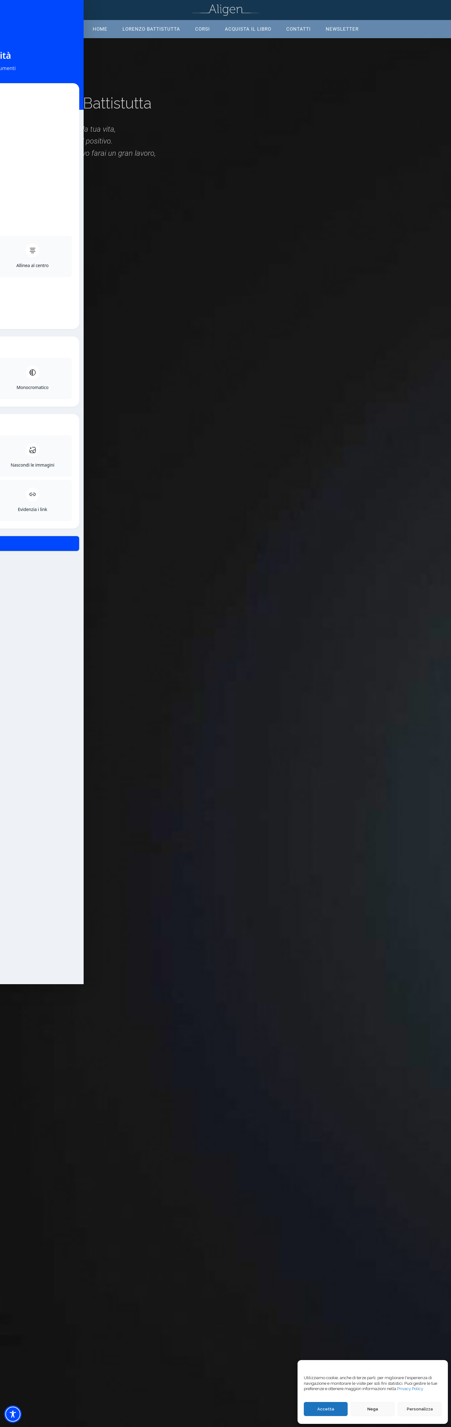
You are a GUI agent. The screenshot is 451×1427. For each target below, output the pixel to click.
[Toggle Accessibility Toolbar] (13, 1414)
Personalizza (420, 1409)
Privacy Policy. (410, 1388)
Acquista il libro (248, 29)
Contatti (298, 29)
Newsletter (342, 29)
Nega (372, 1409)
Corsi (202, 29)
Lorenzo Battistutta (151, 29)
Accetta (325, 1409)
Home (100, 29)
